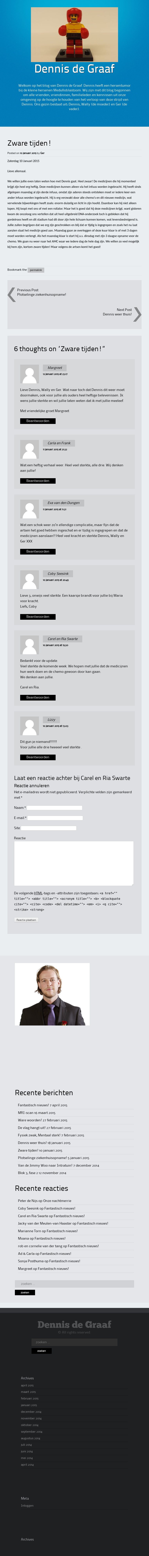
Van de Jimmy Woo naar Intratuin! (45, 1165)
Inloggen (27, 1505)
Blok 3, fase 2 (28, 1173)
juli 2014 (26, 1445)
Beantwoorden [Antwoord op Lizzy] (37, 757)
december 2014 (31, 1412)
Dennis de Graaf (74, 1325)
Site (17, 828)
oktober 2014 (29, 1425)
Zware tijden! (28, 1150)
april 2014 (27, 1464)
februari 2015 (30, 1398)
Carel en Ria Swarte (105, 778)
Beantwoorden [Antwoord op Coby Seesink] (37, 616)
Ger (42, 153)
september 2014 (31, 1431)
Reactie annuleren (31, 786)
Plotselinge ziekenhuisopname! (41, 294)
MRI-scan (25, 1112)
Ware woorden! (30, 1120)
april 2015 (27, 1385)
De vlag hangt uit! (32, 1128)
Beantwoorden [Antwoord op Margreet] (37, 421)
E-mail (20, 818)
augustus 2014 (30, 1438)
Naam (20, 807)
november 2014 (31, 1418)
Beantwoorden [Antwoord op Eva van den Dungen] (37, 551)
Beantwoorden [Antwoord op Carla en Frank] (37, 480)
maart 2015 (28, 1392)
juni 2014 (27, 1451)
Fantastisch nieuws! (33, 1105)
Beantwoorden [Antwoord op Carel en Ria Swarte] (37, 697)
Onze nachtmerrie (57, 1201)
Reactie (20, 838)
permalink (36, 270)
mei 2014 (27, 1458)
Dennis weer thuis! (117, 314)
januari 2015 (29, 1405)
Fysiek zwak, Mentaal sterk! (39, 1135)
